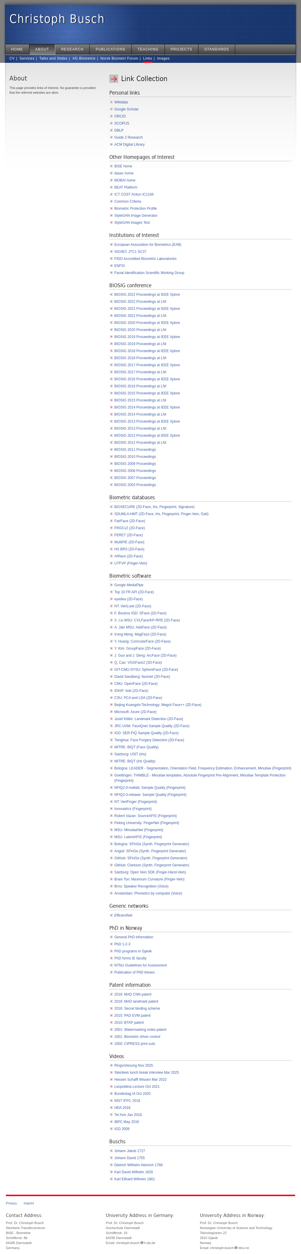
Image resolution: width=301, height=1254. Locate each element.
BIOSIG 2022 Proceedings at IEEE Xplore (147, 295)
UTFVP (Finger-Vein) (130, 563)
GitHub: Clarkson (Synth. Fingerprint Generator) (151, 865)
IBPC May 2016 (126, 1122)
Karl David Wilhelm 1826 (133, 1172)
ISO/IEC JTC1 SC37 (130, 252)
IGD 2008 (121, 1129)
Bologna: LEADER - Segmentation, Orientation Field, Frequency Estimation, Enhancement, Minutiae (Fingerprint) (202, 768)
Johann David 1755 (129, 1158)
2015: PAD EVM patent (132, 1015)
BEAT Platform (125, 187)
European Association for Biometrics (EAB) (147, 245)
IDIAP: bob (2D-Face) (131, 691)
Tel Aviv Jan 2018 (128, 1115)
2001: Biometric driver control (137, 1037)
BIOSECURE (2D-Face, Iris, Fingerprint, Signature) (154, 507)
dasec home (123, 173)
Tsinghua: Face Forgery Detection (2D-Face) (149, 740)
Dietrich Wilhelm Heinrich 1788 (138, 1165)
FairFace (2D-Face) (129, 521)
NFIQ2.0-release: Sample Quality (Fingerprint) (150, 795)
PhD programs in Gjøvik (133, 951)
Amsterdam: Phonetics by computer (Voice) (148, 893)
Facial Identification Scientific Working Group (149, 273)
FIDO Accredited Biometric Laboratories (145, 259)
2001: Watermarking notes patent (140, 1030)
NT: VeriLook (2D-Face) (132, 606)
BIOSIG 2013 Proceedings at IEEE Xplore (147, 421)
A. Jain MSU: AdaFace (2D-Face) (140, 627)
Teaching (148, 49)
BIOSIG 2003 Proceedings (135, 485)
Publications (111, 49)
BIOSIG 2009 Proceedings (135, 464)
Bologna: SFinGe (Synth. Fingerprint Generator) (151, 844)
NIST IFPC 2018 (127, 1101)
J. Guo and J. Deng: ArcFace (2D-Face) (145, 655)
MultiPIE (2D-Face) (129, 542)
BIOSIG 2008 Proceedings (135, 471)
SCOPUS (121, 123)
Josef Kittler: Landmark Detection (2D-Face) (148, 719)
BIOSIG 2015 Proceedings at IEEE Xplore (147, 393)
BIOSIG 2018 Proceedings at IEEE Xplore (147, 351)
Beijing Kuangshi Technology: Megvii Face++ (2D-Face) (157, 705)
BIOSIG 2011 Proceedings (135, 450)
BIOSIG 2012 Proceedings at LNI (140, 443)
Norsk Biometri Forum (119, 58)
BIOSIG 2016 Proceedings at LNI (140, 386)
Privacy (11, 1203)
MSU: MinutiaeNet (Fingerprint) (138, 830)
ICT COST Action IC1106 (134, 194)
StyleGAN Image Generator (136, 216)
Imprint (29, 1203)
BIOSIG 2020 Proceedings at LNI (140, 330)
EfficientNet (123, 915)
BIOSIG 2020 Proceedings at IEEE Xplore (147, 323)
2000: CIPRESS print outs (134, 1044)
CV (12, 58)
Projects (182, 49)
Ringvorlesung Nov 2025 (133, 1065)
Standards (216, 49)
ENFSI (119, 266)
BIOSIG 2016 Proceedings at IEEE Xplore (147, 379)
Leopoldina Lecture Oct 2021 (137, 1087)
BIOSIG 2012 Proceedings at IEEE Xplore (147, 435)
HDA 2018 (122, 1108)
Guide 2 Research (128, 137)
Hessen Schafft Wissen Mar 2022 (140, 1080)
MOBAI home (125, 180)
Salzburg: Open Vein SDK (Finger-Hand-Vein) (150, 872)
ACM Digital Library (129, 144)
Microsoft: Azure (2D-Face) (135, 712)
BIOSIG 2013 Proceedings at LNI (140, 428)
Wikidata (121, 102)
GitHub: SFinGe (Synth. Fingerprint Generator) (150, 858)
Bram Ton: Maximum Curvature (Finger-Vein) (149, 879)
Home (17, 49)
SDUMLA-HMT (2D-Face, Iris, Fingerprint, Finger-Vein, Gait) (161, 514)
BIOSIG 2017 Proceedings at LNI (140, 372)
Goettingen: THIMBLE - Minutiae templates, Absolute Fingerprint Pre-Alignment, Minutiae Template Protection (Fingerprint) (200, 778)
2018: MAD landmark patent (136, 1001)
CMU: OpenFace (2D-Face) (136, 684)
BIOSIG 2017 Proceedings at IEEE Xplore (147, 365)
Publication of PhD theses (134, 972)
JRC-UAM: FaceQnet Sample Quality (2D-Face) (151, 726)
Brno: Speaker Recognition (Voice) (141, 886)
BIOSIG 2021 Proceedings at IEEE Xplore (147, 309)
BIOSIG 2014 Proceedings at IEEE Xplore (147, 407)
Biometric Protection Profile (135, 208)
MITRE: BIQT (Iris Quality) (134, 761)
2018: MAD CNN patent (132, 994)
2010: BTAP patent (129, 1023)
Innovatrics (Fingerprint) (133, 809)
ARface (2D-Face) (128, 556)
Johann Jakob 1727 (129, 1151)
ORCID (120, 116)
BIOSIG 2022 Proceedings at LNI (140, 302)
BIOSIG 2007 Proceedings (135, 478)
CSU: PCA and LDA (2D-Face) (138, 698)
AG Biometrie (84, 58)
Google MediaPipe (128, 585)
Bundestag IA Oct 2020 (132, 1094)
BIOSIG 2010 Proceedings (135, 457)
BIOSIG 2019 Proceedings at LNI (140, 344)
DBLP (118, 130)
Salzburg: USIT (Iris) (130, 754)
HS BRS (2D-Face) (129, 549)
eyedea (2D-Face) (128, 599)
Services (26, 58)
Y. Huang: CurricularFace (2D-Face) (142, 641)
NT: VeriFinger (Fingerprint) (135, 802)
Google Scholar (126, 109)
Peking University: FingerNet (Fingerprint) (146, 823)
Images (163, 58)
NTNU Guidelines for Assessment (140, 965)
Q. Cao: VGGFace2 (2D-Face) (138, 662)
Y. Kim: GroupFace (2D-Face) (137, 648)
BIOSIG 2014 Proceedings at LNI (140, 414)
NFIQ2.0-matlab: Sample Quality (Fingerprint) (149, 788)
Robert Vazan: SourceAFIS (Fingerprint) (145, 816)
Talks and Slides (53, 58)
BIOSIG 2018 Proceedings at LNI (140, 358)
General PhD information (133, 937)
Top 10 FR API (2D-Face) (134, 592)
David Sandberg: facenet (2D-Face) (142, 677)
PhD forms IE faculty (130, 958)
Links (147, 58)
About (42, 49)
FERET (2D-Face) (128, 535)
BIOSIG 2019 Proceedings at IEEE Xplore (147, 337)
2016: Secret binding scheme (137, 1008)
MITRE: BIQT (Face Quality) (136, 747)
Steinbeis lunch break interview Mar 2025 (146, 1072)
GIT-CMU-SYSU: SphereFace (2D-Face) (146, 670)
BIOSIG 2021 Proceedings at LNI (140, 316)
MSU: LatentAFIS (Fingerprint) (138, 837)
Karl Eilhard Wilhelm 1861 (134, 1179)
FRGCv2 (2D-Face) (129, 528)
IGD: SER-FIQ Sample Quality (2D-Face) (146, 733)
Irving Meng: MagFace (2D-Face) (140, 634)
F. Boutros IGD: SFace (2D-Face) (140, 613)
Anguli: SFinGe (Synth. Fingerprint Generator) (150, 851)
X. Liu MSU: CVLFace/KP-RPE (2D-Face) (147, 620)
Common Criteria (127, 201)
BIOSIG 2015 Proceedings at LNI (140, 400)
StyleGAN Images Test (132, 223)
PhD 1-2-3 (122, 944)
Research (72, 49)
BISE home (123, 166)
